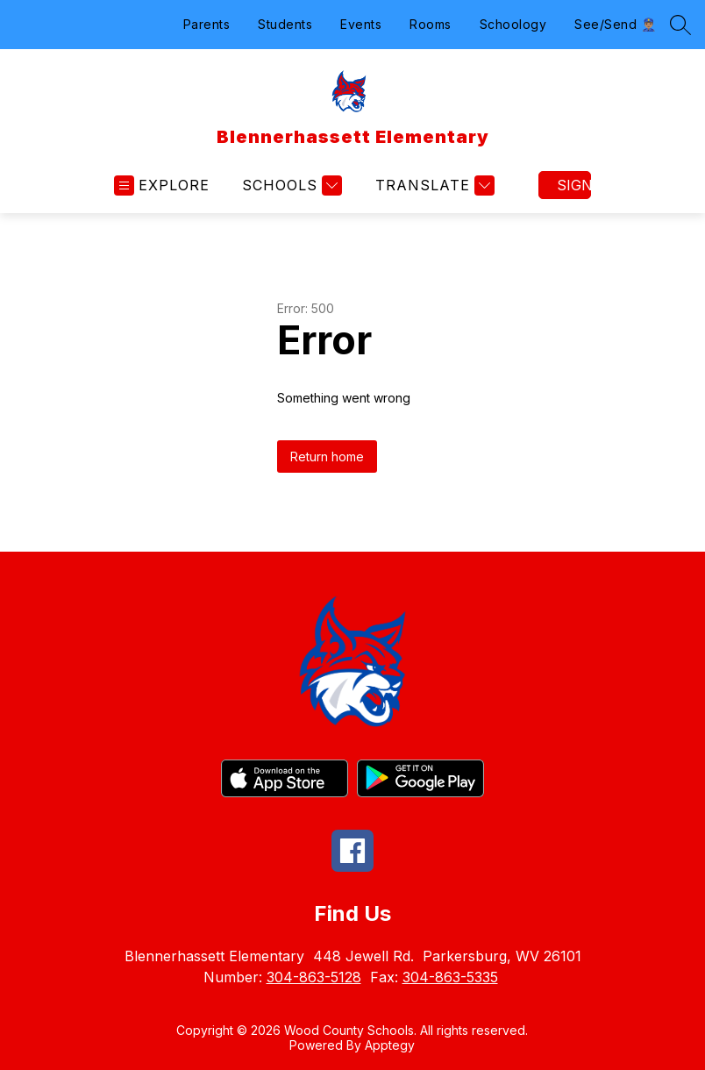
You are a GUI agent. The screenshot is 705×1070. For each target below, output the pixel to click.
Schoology (513, 24)
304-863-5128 (314, 977)
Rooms (430, 24)
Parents (207, 24)
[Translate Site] (433, 185)
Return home (327, 456)
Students (285, 24)
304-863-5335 (450, 977)
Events (360, 24)
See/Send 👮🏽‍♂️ (615, 24)
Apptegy (390, 1045)
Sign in (574, 185)
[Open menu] (162, 185)
